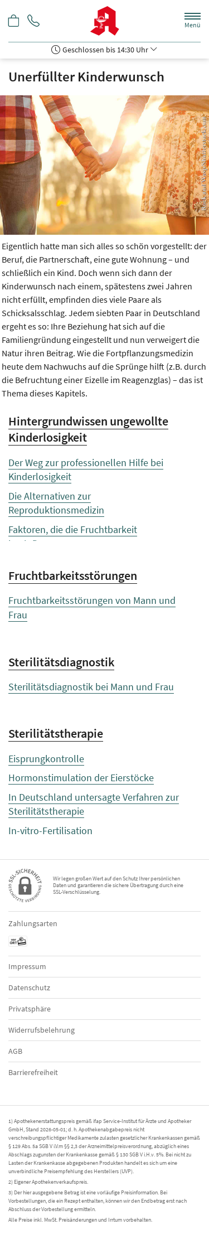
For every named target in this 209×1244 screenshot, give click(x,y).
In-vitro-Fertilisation (50, 830)
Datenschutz (29, 987)
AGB (15, 1051)
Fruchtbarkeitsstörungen (72, 575)
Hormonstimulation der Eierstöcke (81, 777)
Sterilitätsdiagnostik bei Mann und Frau (91, 686)
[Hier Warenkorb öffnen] (14, 22)
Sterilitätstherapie (55, 733)
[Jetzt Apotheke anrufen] (33, 22)
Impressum (27, 966)
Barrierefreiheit (33, 1072)
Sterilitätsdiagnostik (61, 662)
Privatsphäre (29, 1009)
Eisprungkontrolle (46, 758)
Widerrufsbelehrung (41, 1030)
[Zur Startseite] (104, 21)
